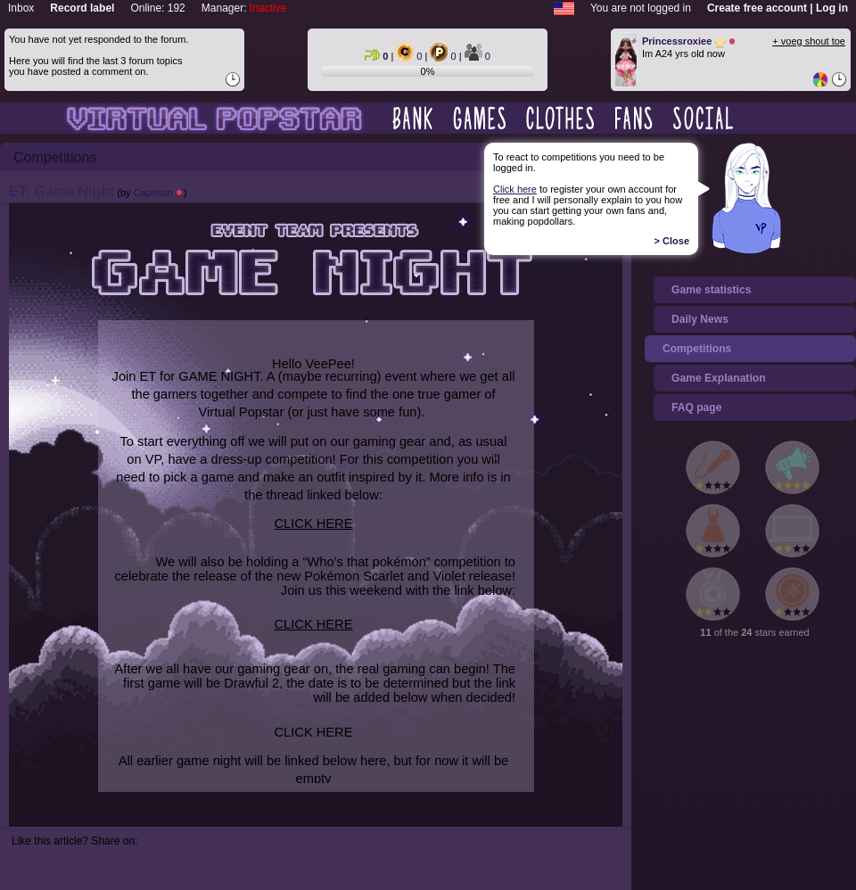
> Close (671, 240)
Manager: (244, 8)
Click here (515, 189)
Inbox (21, 8)
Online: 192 (157, 8)
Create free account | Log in (777, 8)
